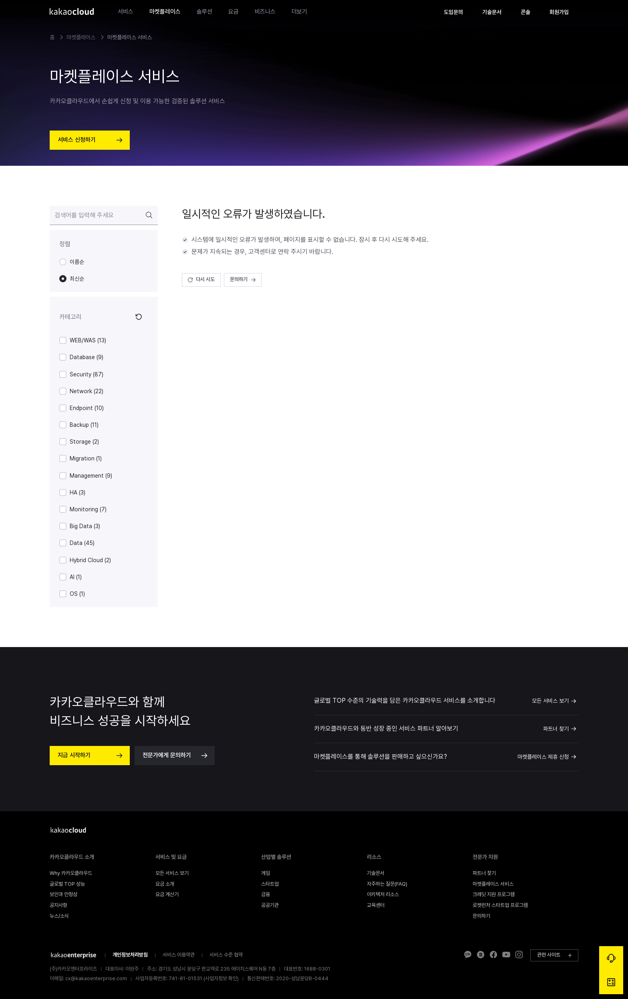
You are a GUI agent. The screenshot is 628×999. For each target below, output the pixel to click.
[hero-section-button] (90, 140)
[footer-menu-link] (71, 873)
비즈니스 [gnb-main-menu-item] (265, 11)
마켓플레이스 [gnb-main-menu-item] (165, 11)
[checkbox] (62, 340)
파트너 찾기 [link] (560, 729)
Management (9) (91, 475)
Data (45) (82, 543)
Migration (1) (86, 458)
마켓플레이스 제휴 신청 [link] (547, 757)
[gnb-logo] (72, 12)
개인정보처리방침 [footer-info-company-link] (130, 955)
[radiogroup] (71, 270)
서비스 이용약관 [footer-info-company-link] (179, 955)
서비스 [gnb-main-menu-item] (125, 11)
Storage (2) (84, 441)
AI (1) (76, 577)
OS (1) (77, 594)
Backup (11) (84, 425)
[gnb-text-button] (453, 12)
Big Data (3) (85, 526)
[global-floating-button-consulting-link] (611, 958)
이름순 (77, 262)
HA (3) (77, 492)
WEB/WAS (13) (88, 340)
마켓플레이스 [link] (80, 37)
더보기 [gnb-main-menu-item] (299, 11)
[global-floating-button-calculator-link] (611, 982)
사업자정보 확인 (221, 978)
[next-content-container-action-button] (90, 755)
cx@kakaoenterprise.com (96, 978)
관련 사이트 (555, 955)
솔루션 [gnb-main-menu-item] (204, 11)
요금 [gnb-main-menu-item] (233, 11)
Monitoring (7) (88, 509)
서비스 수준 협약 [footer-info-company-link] (226, 955)
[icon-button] (138, 316)
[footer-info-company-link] (74, 955)
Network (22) (86, 391)
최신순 (77, 278)
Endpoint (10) (87, 408)
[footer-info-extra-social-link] (468, 955)
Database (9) (86, 357)
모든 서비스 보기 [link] (554, 700)
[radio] (62, 261)
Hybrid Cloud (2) (90, 560)
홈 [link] (52, 37)
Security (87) (86, 374)
